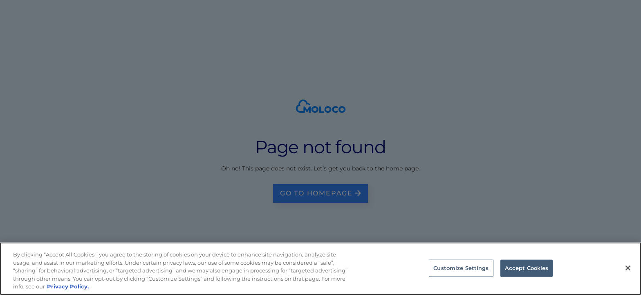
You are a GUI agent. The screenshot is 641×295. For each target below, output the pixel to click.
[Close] (628, 268)
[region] (320, 269)
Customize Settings (461, 268)
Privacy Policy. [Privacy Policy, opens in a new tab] (68, 286)
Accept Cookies (527, 268)
